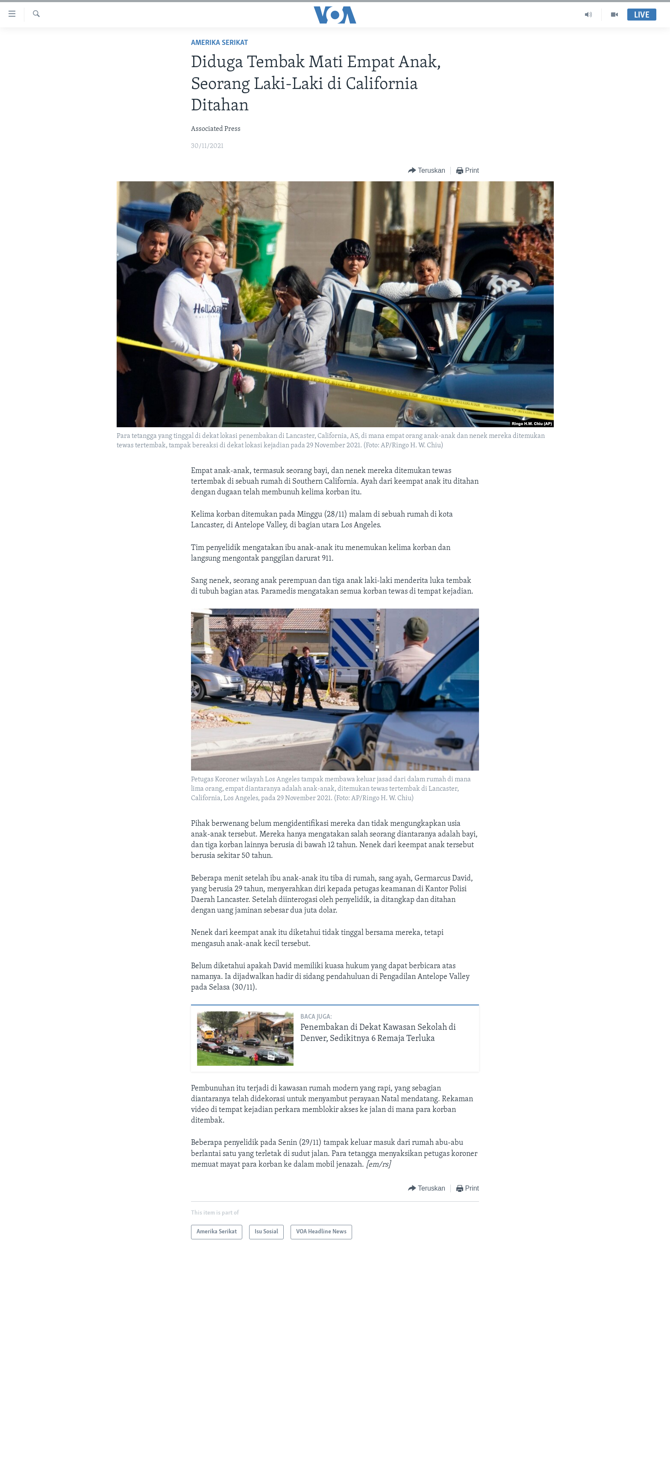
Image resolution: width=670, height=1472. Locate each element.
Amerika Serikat (219, 43)
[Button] (426, 171)
